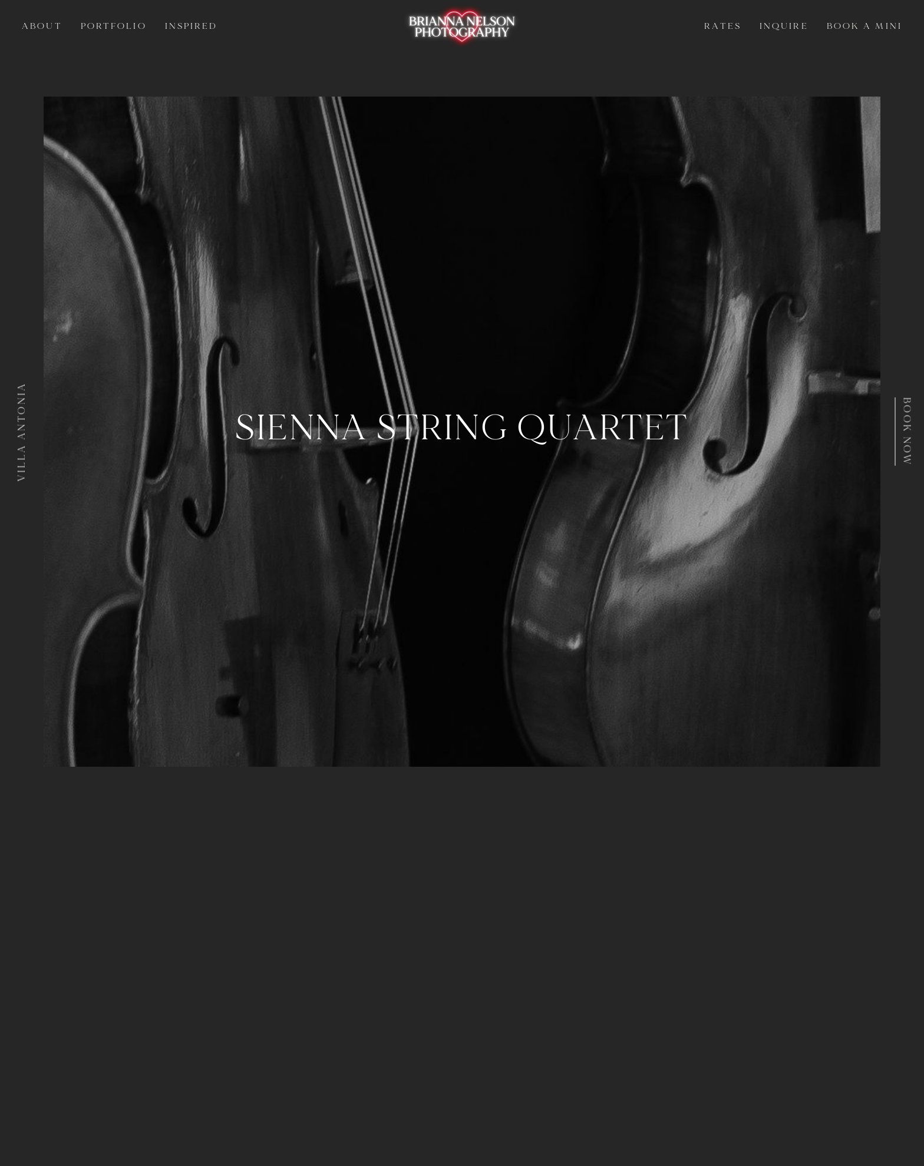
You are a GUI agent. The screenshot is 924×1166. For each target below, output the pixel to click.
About (42, 26)
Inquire (784, 26)
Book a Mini (864, 26)
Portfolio (114, 26)
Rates (722, 26)
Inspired (191, 26)
